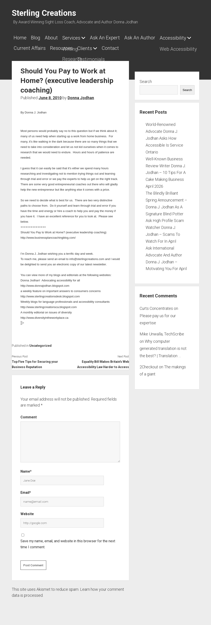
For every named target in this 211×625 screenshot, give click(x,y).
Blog (37, 37)
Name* (26, 469)
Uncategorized (40, 343)
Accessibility (27, 47)
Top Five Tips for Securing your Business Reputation (35, 361)
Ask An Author (150, 37)
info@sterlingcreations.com (86, 256)
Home (20, 37)
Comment (28, 414)
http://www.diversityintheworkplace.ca (44, 315)
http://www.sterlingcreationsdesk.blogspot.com (50, 293)
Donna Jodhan (81, 95)
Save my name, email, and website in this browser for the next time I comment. (67, 541)
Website (27, 511)
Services (78, 38)
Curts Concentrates (156, 305)
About (55, 37)
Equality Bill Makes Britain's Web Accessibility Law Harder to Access (103, 361)
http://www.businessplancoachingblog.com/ (48, 235)
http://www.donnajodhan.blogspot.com (44, 283)
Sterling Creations (44, 13)
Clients (127, 47)
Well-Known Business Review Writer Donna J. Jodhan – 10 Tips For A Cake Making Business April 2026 (166, 170)
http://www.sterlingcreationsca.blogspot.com (48, 304)
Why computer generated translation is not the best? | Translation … (163, 345)
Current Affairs (68, 47)
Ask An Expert (114, 37)
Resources (101, 47)
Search (146, 79)
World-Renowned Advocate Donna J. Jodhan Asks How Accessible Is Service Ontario (164, 135)
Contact (155, 47)
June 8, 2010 (50, 95)
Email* (25, 490)
